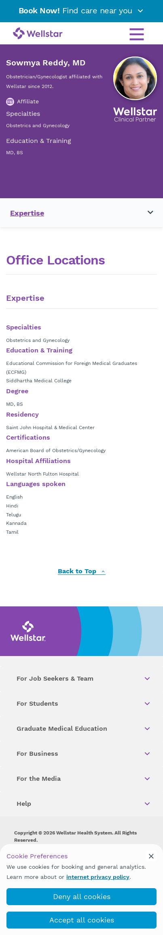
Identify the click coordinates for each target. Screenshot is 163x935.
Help (84, 804)
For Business (84, 754)
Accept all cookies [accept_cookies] (81, 920)
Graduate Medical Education (84, 729)
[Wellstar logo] (38, 33)
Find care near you (82, 10)
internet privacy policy (97, 877)
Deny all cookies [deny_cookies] (81, 896)
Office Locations (55, 260)
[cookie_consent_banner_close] (151, 856)
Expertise (27, 213)
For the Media (84, 779)
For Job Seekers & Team (84, 679)
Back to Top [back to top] (82, 571)
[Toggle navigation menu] (145, 212)
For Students (84, 704)
